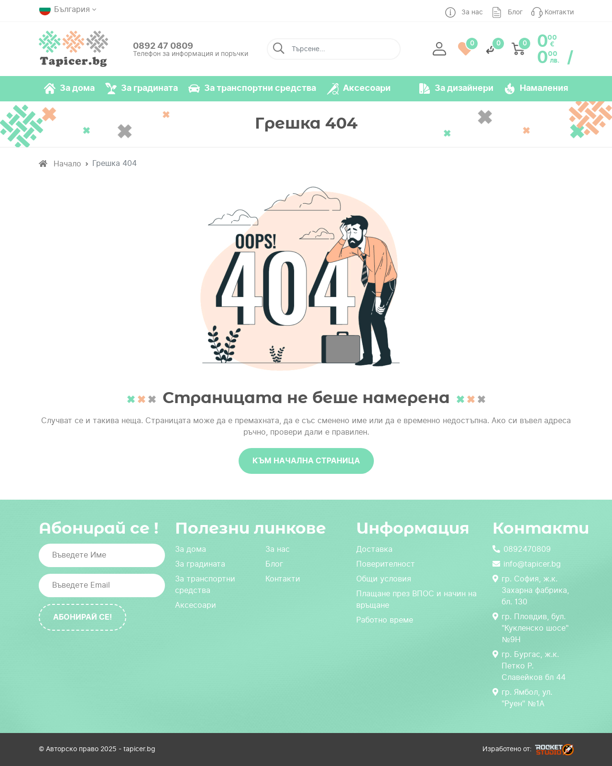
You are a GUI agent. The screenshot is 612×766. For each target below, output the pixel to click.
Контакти (282, 578)
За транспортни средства (205, 584)
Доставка (374, 549)
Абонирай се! (82, 617)
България (64, 9)
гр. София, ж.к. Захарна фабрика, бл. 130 (530, 590)
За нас (277, 549)
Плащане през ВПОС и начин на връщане (416, 599)
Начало (60, 163)
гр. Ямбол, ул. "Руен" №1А (522, 698)
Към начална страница (306, 460)
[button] (439, 49)
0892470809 (521, 549)
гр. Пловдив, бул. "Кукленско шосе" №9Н (530, 628)
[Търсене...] (334, 49)
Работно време (384, 619)
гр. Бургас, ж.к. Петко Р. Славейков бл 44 (529, 666)
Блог (274, 563)
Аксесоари (195, 605)
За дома (190, 549)
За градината (200, 563)
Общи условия (383, 578)
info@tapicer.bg (526, 563)
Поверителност (385, 563)
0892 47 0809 (163, 46)
